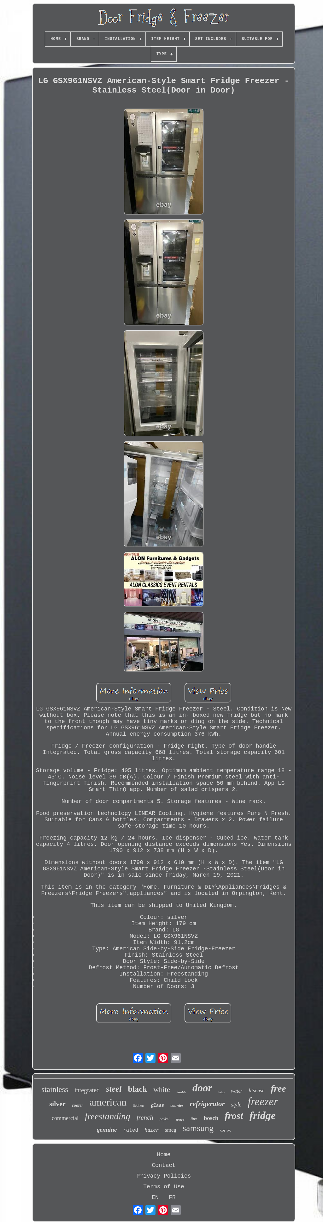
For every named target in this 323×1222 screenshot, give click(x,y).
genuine (107, 1129)
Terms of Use (163, 1187)
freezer (263, 1101)
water (236, 1091)
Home (163, 1154)
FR (172, 1197)
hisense (256, 1091)
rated (130, 1130)
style (236, 1104)
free (278, 1088)
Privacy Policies (164, 1176)
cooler (77, 1105)
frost (234, 1115)
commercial (65, 1118)
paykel (164, 1119)
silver (58, 1104)
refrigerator (207, 1104)
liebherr (138, 1105)
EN (155, 1197)
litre (194, 1119)
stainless (54, 1089)
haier (151, 1130)
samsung (198, 1128)
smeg (170, 1130)
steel (113, 1089)
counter (176, 1105)
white (161, 1089)
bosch (211, 1118)
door (202, 1088)
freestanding (107, 1116)
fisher (180, 1120)
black (137, 1089)
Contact (164, 1165)
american (108, 1102)
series (225, 1130)
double (181, 1092)
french (145, 1117)
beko (221, 1092)
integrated (87, 1090)
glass (157, 1105)
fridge (263, 1115)
